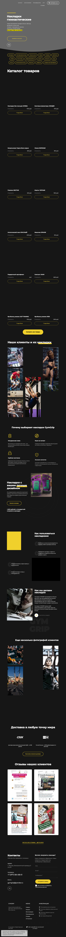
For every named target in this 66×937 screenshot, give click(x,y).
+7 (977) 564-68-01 (15, 875)
